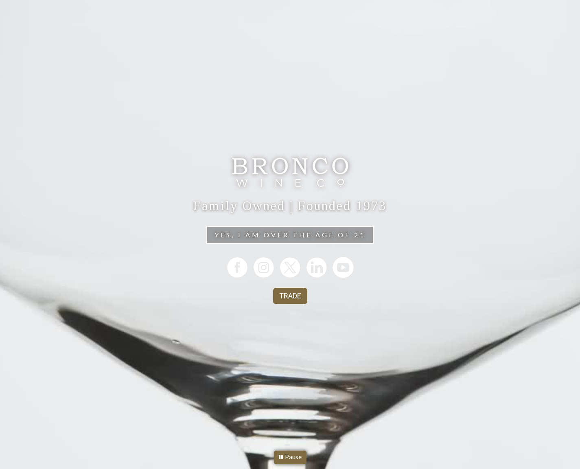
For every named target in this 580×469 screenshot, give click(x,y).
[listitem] (237, 267)
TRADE (290, 295)
